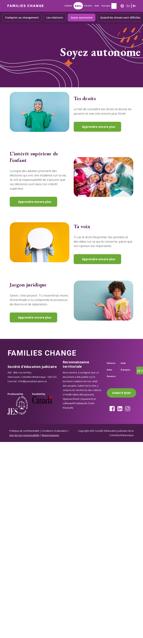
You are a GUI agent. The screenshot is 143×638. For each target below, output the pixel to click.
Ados (78, 6)
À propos (106, 5)
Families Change (25, 5)
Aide (97, 5)
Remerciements (50, 435)
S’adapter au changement (22, 17)
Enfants (68, 5)
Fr (134, 6)
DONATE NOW (121, 393)
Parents (88, 5)
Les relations (55, 17)
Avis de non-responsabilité (24, 435)
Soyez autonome (81, 17)
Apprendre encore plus (98, 127)
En (128, 6)
